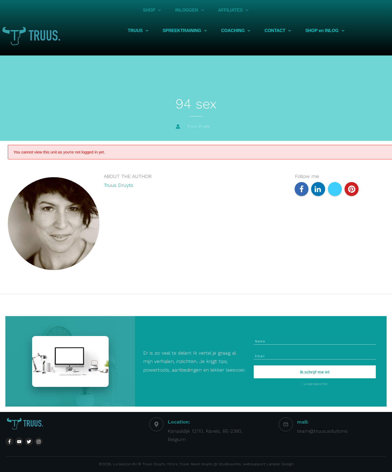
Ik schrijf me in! (314, 372)
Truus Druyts (118, 185)
